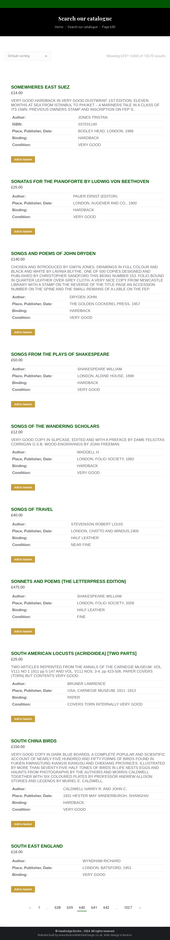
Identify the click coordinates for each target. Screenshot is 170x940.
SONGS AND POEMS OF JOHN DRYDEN (53, 253)
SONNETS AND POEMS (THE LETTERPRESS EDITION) (68, 581)
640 (82, 908)
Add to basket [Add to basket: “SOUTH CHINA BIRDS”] (23, 824)
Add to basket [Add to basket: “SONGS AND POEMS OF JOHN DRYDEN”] (23, 332)
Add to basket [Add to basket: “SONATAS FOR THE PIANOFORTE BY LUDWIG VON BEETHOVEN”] (23, 231)
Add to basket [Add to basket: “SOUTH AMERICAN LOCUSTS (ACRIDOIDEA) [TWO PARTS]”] (23, 719)
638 (58, 908)
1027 (128, 908)
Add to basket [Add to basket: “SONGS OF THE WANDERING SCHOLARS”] (23, 487)
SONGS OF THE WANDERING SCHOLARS (55, 426)
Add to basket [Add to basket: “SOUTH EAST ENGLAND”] (23, 889)
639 (70, 908)
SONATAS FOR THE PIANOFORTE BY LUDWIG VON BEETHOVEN (80, 181)
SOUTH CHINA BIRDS (34, 740)
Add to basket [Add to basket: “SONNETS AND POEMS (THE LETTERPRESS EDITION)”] (23, 631)
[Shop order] (27, 56)
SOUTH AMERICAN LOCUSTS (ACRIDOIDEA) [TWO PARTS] (74, 653)
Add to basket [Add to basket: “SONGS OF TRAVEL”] (23, 559)
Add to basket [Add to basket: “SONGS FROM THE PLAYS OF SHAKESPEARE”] (23, 404)
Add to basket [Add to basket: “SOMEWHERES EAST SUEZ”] (23, 159)
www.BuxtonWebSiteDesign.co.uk (80, 935)
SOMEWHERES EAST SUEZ (40, 87)
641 (94, 908)
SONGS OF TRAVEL (32, 509)
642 (106, 908)
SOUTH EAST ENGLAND (37, 846)
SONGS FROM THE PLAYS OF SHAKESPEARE (60, 354)
